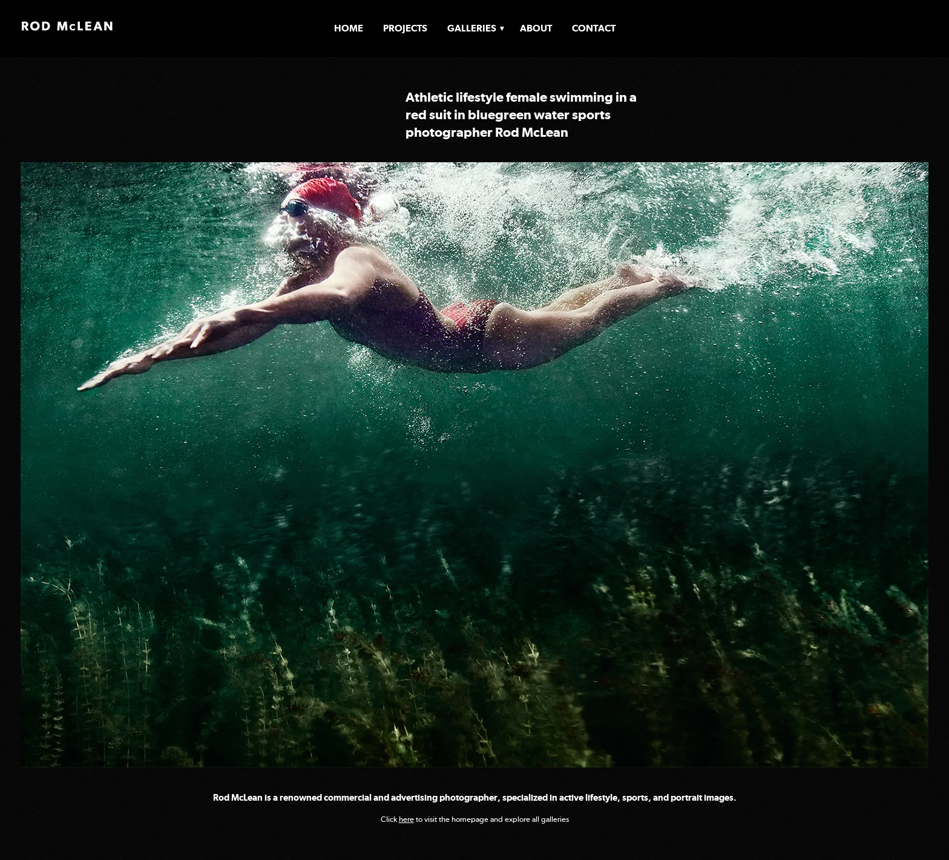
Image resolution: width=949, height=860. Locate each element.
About (536, 28)
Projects (405, 28)
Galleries (471, 28)
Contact (594, 28)
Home (348, 28)
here (406, 819)
